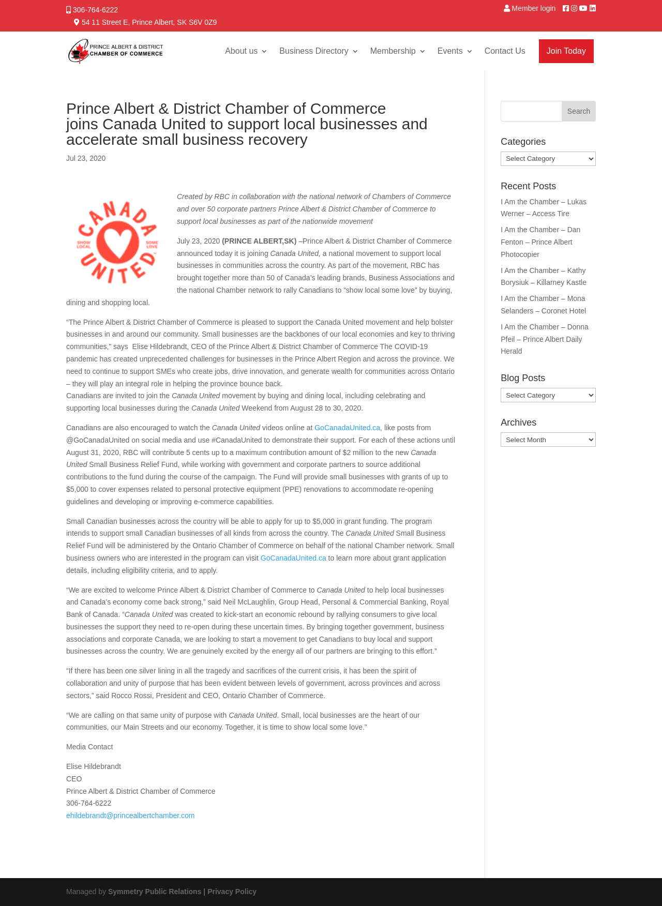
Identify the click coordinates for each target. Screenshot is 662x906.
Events (450, 51)
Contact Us (505, 51)
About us (241, 51)
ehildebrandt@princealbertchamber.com (130, 815)
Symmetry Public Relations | (157, 891)
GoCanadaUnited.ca (347, 428)
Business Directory (313, 51)
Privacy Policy (232, 891)
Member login (534, 8)
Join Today (566, 51)
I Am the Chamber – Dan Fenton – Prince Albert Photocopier (540, 242)
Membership (393, 51)
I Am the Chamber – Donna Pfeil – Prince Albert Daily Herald (545, 339)
